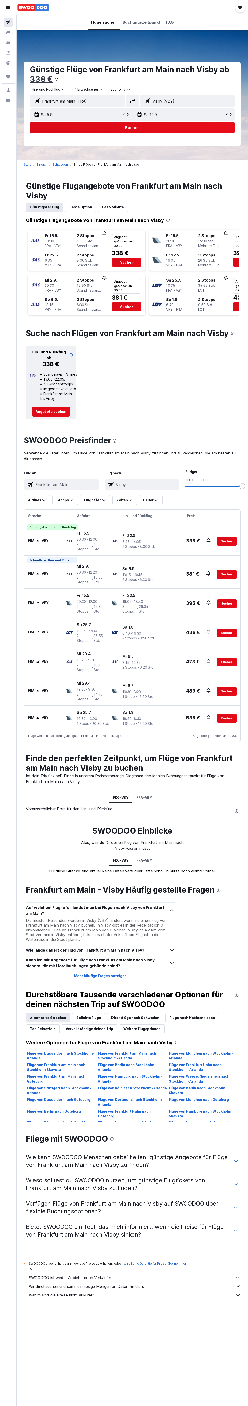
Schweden (60, 164)
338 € (41, 79)
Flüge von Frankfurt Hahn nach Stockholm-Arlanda (195, 1067)
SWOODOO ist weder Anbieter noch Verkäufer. (135, 1278)
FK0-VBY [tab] (121, 797)
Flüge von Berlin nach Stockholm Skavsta (197, 1090)
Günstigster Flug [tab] (44, 207)
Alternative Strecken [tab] (48, 1018)
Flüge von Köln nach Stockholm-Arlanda (132, 1088)
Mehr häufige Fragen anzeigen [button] (100, 976)
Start (27, 164)
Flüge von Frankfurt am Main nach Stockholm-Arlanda (127, 1055)
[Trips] (8, 76)
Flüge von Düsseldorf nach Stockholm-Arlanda (60, 1055)
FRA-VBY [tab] (144, 797)
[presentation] (56, 80)
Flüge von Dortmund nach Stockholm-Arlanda (130, 1102)
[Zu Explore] (8, 63)
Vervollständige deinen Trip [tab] (89, 1029)
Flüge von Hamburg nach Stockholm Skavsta (200, 1113)
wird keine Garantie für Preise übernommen (155, 1263)
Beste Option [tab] (80, 207)
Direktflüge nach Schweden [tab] (135, 1018)
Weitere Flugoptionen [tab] (142, 1029)
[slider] (242, 486)
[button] (8, 7)
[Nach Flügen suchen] (8, 22)
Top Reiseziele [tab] (42, 1029)
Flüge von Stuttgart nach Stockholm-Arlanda (59, 1090)
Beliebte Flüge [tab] (88, 1018)
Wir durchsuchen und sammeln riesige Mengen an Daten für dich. (135, 1286)
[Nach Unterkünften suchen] (8, 32)
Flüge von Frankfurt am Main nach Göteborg (56, 1078)
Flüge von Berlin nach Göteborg (54, 1111)
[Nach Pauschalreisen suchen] (8, 53)
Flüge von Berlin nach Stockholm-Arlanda (127, 1067)
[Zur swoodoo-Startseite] (33, 7)
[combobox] (121, 89)
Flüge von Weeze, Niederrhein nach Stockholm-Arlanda (199, 1078)
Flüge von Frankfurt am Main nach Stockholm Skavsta (56, 1067)
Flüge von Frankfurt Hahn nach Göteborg (124, 1113)
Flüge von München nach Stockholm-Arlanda (201, 1055)
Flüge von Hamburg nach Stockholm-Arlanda (130, 1078)
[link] (51, 412)
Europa (42, 164)
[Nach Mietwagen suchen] (8, 42)
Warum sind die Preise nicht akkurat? (135, 1295)
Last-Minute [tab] (113, 207)
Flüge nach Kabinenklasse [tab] (192, 1018)
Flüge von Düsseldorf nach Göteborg (58, 1100)
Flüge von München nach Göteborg (199, 1100)
